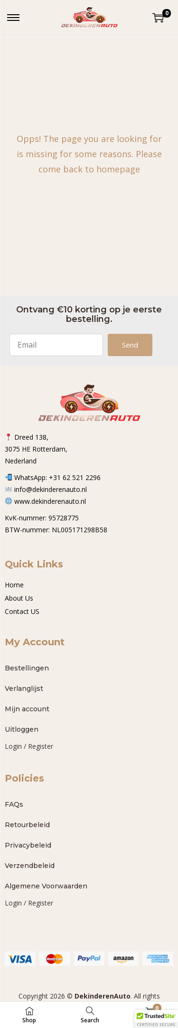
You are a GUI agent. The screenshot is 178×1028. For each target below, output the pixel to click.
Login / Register (29, 746)
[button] (156, 1019)
